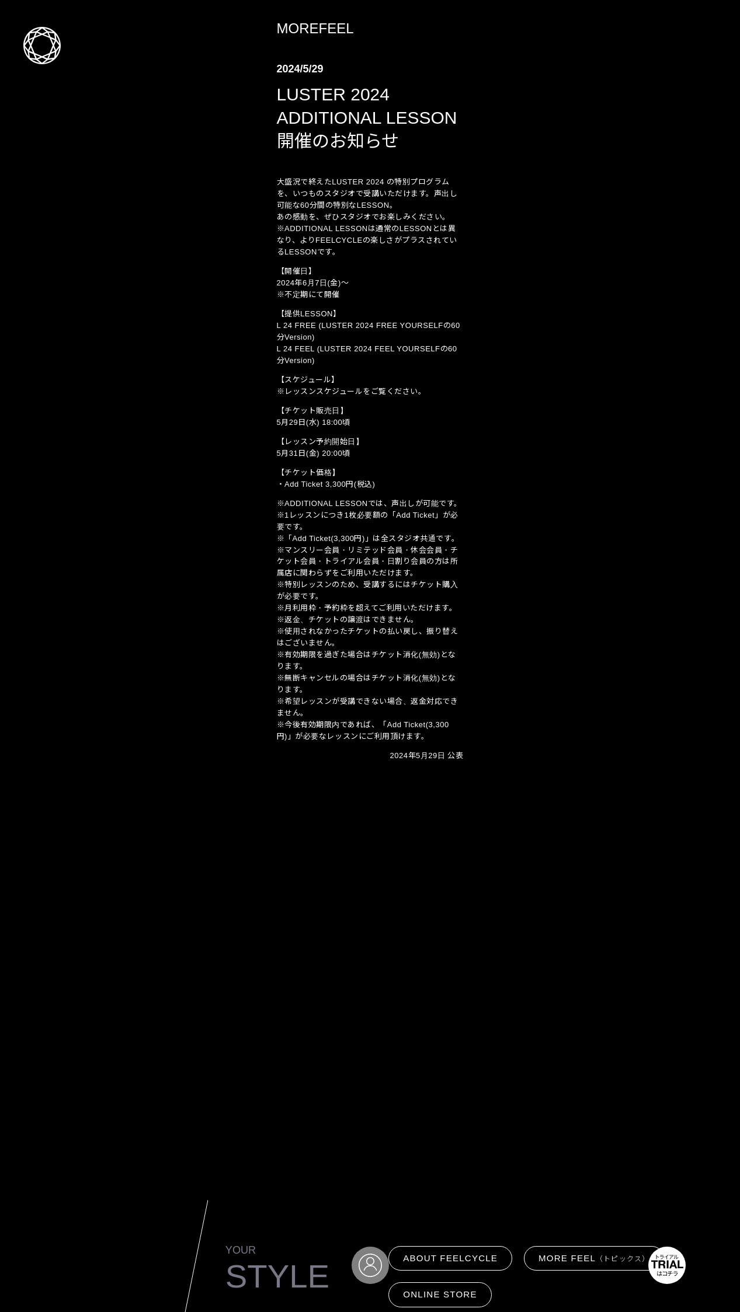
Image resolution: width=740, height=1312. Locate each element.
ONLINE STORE (440, 1294)
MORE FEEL (594, 1258)
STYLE (277, 1276)
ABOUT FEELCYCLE (450, 1258)
